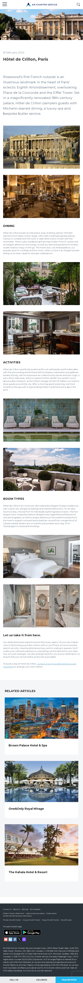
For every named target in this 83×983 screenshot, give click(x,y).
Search (78, 4)
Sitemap (25, 909)
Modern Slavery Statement (13, 913)
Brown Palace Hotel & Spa (28, 745)
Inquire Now (69, 980)
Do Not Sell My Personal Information (17, 916)
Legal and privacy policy (35, 913)
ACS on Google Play (31, 932)
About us (16, 909)
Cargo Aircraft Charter (50, 920)
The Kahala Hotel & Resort (28, 872)
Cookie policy (51, 913)
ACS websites (35, 909)
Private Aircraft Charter (12, 920)
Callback (41, 980)
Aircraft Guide (66, 920)
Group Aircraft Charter (31, 920)
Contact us (7, 909)
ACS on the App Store (12, 932)
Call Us (14, 980)
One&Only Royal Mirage (26, 808)
